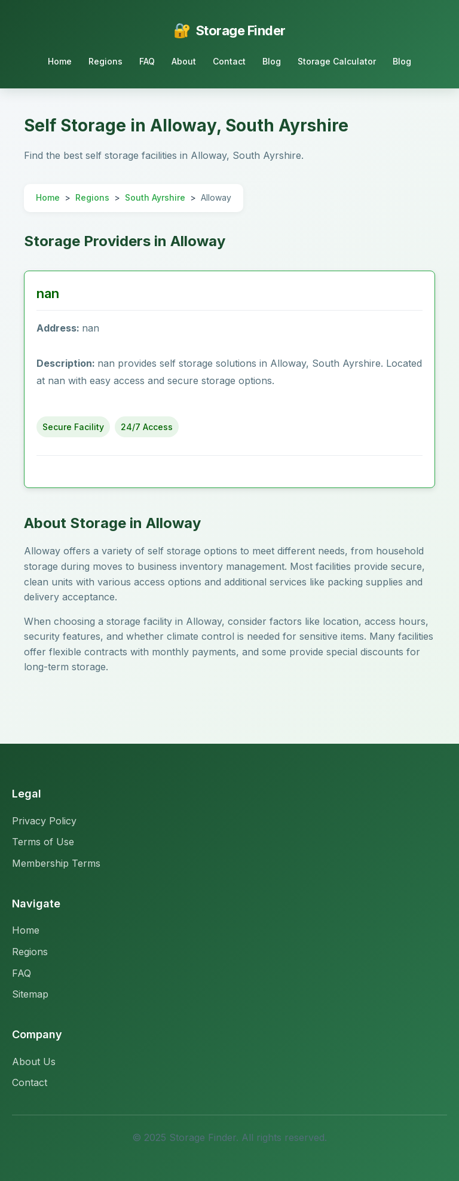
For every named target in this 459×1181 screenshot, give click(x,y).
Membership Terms (56, 863)
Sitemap (30, 994)
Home (60, 61)
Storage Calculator (337, 61)
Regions (105, 61)
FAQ (147, 61)
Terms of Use (43, 842)
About (184, 61)
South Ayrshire (155, 197)
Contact (229, 61)
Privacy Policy (44, 821)
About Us (34, 1061)
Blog (271, 61)
